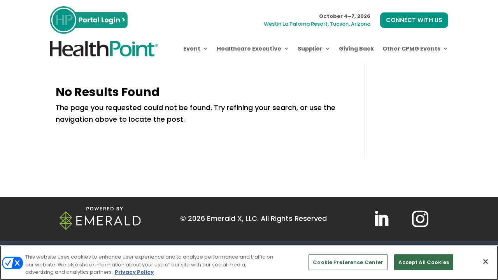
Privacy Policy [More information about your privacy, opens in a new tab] (134, 272)
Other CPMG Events (411, 48)
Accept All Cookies (423, 262)
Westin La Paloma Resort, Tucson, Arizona (317, 24)
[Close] (485, 261)
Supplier (310, 48)
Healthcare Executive (249, 48)
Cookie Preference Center (348, 262)
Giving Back (356, 48)
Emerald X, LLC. (233, 218)
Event (191, 48)
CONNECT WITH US (414, 20)
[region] (249, 262)
